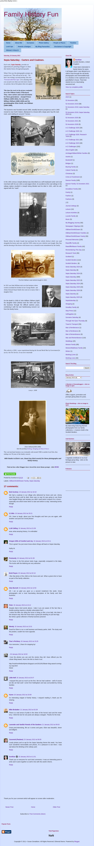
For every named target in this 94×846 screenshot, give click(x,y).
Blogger (76, 841)
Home (8, 43)
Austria (68, 156)
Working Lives (70, 358)
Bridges (68, 163)
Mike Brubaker (14, 709)
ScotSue (12, 756)
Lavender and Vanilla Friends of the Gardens (25, 724)
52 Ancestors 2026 (72, 124)
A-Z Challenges (71, 146)
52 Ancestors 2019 (72, 104)
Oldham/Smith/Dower (73, 229)
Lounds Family (71, 216)
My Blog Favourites (43, 46)
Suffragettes (70, 314)
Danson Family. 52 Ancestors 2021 (77, 184)
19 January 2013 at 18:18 (28, 492)
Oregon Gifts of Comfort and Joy (21, 541)
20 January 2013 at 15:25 (29, 641)
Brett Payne (13, 573)
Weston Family (71, 344)
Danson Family (71, 180)
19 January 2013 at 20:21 (23, 513)
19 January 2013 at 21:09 (27, 528)
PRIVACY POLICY (12, 50)
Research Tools (71, 253)
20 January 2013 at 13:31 (23, 626)
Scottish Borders (71, 260)
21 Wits (11, 513)
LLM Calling (13, 528)
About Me (18, 43)
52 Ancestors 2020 (72, 117)
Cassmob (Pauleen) (16, 739)
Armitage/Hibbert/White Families (77, 153)
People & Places (59, 43)
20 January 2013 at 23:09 (22, 695)
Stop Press (69, 311)
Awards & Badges (24, 46)
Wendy (11, 626)
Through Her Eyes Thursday (75, 321)
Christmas (69, 173)
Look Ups (9, 46)
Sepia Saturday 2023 (73, 280)
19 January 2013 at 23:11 (42, 541)
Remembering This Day (74, 250)
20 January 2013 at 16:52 (19, 654)
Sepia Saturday (34, 481)
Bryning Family (71, 167)
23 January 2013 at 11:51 (27, 756)
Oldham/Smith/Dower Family (19, 481)
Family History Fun (31, 14)
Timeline (73, 43)
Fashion (68, 196)
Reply (11, 507)
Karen (11, 695)
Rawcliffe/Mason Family (74, 246)
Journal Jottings (71, 206)
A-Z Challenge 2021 (72, 140)
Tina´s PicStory (14, 641)
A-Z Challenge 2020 (72, 128)
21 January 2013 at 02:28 (29, 709)
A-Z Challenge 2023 (72, 143)
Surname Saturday (72, 317)
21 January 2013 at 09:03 (50, 724)
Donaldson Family (72, 189)
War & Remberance (72, 327)
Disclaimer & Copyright (62, 46)
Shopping (69, 304)
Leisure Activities (71, 212)
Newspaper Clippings (73, 226)
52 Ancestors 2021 (72, 121)
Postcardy (13, 558)
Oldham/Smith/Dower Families (76, 233)
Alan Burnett (13, 588)
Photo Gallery (44, 43)
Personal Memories (72, 239)
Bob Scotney (13, 492)
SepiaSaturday (71, 300)
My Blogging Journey (73, 223)
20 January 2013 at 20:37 (25, 678)
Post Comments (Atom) (37, 814)
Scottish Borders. (71, 263)
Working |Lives (71, 354)
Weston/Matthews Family (74, 348)
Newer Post (9, 807)
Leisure (68, 209)
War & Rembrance (72, 331)
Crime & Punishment (73, 177)
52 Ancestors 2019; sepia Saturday (77, 107)
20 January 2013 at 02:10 (27, 573)
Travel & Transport (72, 324)
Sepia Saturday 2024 (73, 273)
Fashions (69, 199)
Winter (68, 351)
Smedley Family (71, 307)
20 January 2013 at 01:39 (26, 558)
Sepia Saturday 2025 (73, 287)
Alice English (70, 150)
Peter (11, 605)
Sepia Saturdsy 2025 (73, 297)
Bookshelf (69, 160)
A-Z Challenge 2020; (73, 131)
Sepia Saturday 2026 (73, 290)
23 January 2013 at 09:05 (32, 739)
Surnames (30, 43)
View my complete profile (74, 87)
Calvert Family (70, 170)
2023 (67, 97)
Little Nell (12, 678)
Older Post (56, 807)
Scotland (68, 256)
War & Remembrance (73, 334)
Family (68, 192)
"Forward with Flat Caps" (12, 79)
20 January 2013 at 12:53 (27, 588)
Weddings (69, 341)
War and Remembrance (74, 338)
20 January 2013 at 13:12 (22, 605)
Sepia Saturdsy (71, 294)
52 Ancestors (70, 100)
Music (68, 219)
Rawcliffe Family (71, 243)
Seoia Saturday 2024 (73, 267)
